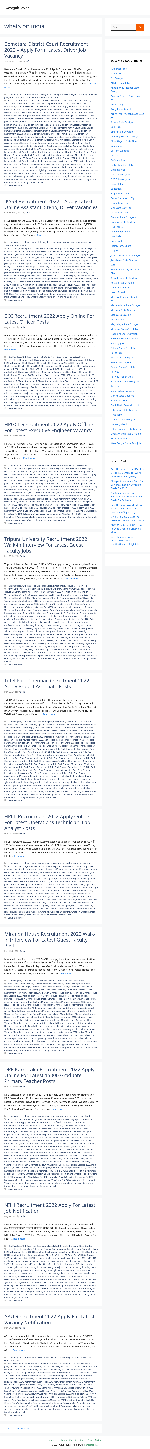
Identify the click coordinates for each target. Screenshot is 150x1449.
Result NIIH (32, 1285)
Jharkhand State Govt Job (124, 260)
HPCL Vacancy (79, 896)
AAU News (92, 1372)
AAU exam (63, 1363)
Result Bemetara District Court (18, 167)
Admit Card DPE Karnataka (20, 1119)
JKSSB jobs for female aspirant (18, 263)
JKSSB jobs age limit (68, 260)
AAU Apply (17, 1363)
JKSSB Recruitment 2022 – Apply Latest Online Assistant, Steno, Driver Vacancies (51, 204)
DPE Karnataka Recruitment (82, 1143)
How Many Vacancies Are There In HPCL (48, 872)
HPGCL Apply (47, 477)
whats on (49, 179)
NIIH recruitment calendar (78, 1273)
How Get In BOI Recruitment (56, 387)
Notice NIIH (69, 1282)
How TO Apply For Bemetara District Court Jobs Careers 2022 (46, 158)
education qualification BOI (29, 387)
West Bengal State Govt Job (126, 443)
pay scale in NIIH (18, 1285)
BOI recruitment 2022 (55, 375)
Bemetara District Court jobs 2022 (77, 112)
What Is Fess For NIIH (44, 1288)
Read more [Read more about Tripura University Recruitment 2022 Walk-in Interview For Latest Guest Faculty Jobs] (72, 578)
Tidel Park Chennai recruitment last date (49, 773)
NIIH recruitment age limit (52, 1273)
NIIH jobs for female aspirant (61, 1264)
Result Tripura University (55, 607)
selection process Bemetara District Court (53, 167)
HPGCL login (35, 489)
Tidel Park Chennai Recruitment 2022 (67, 767)
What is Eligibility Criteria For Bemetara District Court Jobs (57, 170)
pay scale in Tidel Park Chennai (32, 742)
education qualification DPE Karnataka (22, 1161)
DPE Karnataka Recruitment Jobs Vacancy (44, 1149)
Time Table (117, 414)
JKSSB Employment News (79, 257)
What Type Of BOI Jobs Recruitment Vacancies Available (35, 402)
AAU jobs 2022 (16, 1366)
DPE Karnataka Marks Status (33, 1143)
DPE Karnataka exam (43, 1128)
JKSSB (39, 257)
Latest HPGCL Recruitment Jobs (19, 504)
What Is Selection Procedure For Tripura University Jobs (41, 652)
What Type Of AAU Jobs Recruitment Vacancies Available (52, 1406)
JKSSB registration (83, 278)
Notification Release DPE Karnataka (32, 1170)
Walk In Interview (120, 438)
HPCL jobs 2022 (35, 878)
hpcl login (90, 884)
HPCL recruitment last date (79, 890)
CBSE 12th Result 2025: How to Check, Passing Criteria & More (126, 528)
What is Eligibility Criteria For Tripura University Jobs (41, 649)
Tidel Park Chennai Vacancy (56, 782)
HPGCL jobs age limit (79, 480)
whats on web (37, 182)
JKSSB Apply (48, 257)
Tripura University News (81, 628)
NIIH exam (51, 1261)
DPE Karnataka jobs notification (79, 1137)
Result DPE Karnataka (86, 1170)
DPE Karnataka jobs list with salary (46, 1137)
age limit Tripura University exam (52, 589)
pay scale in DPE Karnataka (62, 1170)
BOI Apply (31, 363)
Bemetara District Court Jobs (46, 112)
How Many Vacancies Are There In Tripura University (51, 598)
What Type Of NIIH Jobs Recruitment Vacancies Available (62, 1291)
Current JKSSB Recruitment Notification (45, 251)
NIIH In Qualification (67, 1261)
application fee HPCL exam (70, 866)
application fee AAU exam (35, 1387)
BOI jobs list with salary (66, 369)
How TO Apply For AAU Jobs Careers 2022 (50, 1393)
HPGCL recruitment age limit (42, 492)
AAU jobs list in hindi (27, 1369)
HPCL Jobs (22, 878)
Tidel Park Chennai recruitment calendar (53, 770)
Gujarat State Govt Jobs (123, 217)
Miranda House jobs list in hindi (52, 1008)
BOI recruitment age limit (78, 375)
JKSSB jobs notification (21, 266)
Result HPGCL (45, 508)
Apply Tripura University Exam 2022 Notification (50, 591)
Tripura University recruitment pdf (20, 640)
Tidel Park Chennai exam (43, 749)
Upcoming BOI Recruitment (50, 396)
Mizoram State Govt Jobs (124, 329)
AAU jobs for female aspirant (74, 1366)
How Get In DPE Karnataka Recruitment (60, 1161)
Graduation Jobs (17, 97)
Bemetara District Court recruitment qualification (43, 143)
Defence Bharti (119, 160)
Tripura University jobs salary (30, 625)
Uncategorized (119, 424)
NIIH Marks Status (66, 1270)
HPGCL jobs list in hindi (85, 483)
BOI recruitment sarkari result (79, 381)
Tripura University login (28, 628)
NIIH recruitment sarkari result (64, 1279)
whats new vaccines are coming (29, 179)
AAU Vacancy (36, 1384)
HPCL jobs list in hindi (54, 881)
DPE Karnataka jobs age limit (58, 1131)
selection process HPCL (84, 902)
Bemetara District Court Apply (54, 106)
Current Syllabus (120, 150)
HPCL (20, 875)
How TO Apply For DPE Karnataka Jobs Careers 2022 (65, 1164)
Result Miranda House (83, 1035)
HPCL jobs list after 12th (31, 881)
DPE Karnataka (36, 1125)
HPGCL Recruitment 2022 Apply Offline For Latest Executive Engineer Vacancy (48, 427)
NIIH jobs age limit (19, 1264)
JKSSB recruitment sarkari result (32, 278)
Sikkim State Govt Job (122, 395)
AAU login (63, 1372)
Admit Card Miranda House (20, 983)
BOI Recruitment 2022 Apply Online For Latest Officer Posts (49, 319)
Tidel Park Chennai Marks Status (68, 764)
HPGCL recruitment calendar (70, 492)
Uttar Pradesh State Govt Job (126, 429)
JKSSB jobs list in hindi (68, 263)
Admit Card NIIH (15, 1249)
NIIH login (52, 1270)
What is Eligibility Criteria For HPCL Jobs (51, 905)
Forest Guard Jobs (120, 203)
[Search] (140, 27)
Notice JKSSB (16, 284)
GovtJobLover (17, 7)
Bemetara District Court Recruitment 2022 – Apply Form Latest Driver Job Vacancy (46, 50)
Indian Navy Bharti (121, 245)
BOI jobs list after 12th (23, 369)
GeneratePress (91, 1444)
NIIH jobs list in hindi (19, 1267)
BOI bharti (41, 363)
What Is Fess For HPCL (81, 905)
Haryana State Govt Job (64, 465)
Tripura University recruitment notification (71, 637)
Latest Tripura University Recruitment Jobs (74, 601)
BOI (23, 363)
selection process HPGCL (64, 508)
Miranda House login (49, 1014)
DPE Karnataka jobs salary (16, 1140)
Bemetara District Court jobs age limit (22, 115)
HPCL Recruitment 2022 (64, 887)
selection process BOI (25, 396)
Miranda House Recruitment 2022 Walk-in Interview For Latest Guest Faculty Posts (49, 939)
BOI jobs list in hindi (44, 369)
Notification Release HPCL (29, 902)
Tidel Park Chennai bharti (73, 746)
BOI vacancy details (63, 384)
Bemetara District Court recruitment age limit (43, 134)
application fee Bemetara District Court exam (25, 103)
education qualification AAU (42, 1391)
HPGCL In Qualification (28, 480)
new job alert (50, 161)
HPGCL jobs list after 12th (61, 483)
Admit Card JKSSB (16, 248)
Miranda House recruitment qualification (46, 1026)
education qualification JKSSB (79, 251)
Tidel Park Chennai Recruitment (34, 767)
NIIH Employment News (33, 1261)
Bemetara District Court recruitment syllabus (51, 146)
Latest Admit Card (120, 287)
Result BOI (9, 396)
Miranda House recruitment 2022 (60, 1017)
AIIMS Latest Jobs (120, 83)
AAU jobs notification (72, 1369)
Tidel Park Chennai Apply (48, 746)
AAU (10, 1363)
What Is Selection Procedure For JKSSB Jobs (31, 290)
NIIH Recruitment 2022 (28, 1273)
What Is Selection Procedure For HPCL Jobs (24, 908)
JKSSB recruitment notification (39, 275)
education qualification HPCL (78, 869)
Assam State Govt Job (47, 1357)
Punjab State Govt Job (123, 367)
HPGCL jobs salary (62, 486)
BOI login (83, 372)
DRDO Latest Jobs (120, 174)
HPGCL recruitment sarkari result (67, 498)
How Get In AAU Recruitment (69, 1391)
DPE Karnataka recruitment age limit (54, 1146)
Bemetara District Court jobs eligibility (59, 115)
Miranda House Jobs (50, 1002)
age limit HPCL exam (34, 866)
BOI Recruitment (36, 375)
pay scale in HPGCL (29, 508)
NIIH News (81, 1270)
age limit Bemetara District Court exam (60, 100)
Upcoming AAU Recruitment (63, 1400)
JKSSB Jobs (37, 260)
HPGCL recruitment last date (43, 495)
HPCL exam (78, 875)
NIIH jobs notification (64, 1267)
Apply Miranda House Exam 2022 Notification (47, 986)
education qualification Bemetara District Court (74, 152)
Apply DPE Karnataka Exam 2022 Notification (42, 1122)
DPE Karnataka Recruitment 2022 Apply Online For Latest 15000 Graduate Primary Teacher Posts (49, 1075)
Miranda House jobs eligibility (39, 1004)
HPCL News (28, 887)
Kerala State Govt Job (122, 282)
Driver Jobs (55, 242)
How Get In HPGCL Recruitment (27, 474)
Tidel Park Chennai (27, 746)
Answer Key (85, 100)
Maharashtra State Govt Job (79, 863)
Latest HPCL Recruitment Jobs (48, 899)
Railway (115, 371)
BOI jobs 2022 (33, 366)
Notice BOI (49, 393)
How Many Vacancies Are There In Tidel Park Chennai (55, 733)
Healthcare (117, 226)
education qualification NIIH (72, 1252)
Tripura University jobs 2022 (22, 616)
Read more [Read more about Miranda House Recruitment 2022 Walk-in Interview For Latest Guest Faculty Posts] (67, 973)
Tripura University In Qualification (63, 613)
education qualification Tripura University (58, 595)
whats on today (38, 297)
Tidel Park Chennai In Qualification (72, 749)
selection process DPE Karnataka (19, 1174)
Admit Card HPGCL (16, 468)
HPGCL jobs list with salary (16, 486)
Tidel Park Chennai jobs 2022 (36, 752)
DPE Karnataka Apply (53, 1125)
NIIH (90, 1258)
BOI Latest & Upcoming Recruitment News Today (54, 372)
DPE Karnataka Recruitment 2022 (20, 1146)
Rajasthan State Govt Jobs (125, 381)
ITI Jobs (115, 250)
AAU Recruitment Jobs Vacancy (18, 1378)
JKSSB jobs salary (41, 266)
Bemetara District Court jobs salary (32, 124)
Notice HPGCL (76, 504)
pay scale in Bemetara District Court (78, 164)
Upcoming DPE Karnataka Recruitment (54, 1174)
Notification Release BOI (67, 393)
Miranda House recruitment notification (67, 1023)
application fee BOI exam (66, 360)
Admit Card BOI (15, 360)
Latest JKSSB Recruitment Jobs (48, 281)
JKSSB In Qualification (21, 260)
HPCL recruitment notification (18, 893)
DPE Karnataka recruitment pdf (62, 1152)
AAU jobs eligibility (51, 1366)
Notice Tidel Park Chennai (56, 739)
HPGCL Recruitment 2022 (16, 492)
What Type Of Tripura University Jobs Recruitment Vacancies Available (41, 655)
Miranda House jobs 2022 (73, 1002)
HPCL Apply (29, 875)
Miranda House (82, 995)
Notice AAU (62, 1397)
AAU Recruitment (12, 1375)
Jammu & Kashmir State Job (126, 255)
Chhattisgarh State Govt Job (63, 94)
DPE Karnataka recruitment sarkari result (48, 1155)
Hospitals (116, 236)
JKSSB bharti (61, 257)
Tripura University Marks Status (54, 628)
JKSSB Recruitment (63, 269)
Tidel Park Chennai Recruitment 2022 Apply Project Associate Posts (46, 683)
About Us (53, 1440)
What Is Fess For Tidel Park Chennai (34, 788)
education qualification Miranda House (47, 989)
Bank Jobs (116, 126)
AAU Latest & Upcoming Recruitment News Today (34, 1372)
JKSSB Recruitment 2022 (84, 269)
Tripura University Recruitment (18, 631)
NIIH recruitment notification (69, 1276)
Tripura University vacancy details (46, 646)
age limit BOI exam (32, 360)
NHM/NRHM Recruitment (125, 338)
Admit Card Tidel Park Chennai (22, 724)
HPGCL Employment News (80, 477)
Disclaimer (80, 1440)
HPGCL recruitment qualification (35, 498)
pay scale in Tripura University (29, 607)
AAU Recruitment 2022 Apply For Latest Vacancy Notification (49, 1319)
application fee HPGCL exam (73, 468)
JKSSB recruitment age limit (17, 272)
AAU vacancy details (52, 1384)
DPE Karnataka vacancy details (77, 1158)
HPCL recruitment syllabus (42, 896)
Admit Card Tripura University (21, 589)
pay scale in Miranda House (59, 1035)
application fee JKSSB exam (70, 248)
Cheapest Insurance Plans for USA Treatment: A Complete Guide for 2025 (127, 485)
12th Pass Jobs (29, 94)
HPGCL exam (10, 480)
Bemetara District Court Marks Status (75, 127)
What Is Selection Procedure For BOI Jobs (49, 399)
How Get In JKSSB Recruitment (18, 254)
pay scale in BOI (87, 393)
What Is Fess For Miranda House (51, 1041)
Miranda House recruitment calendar (42, 1020)
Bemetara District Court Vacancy (31, 149)
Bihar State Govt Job (122, 131)
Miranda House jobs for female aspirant (72, 1004)
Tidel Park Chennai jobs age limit (66, 752)
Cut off (114, 155)
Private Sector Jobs (121, 362)
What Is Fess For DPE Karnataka (42, 1177)
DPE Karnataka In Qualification (68, 1128)
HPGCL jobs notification (41, 486)
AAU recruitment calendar (82, 1375)
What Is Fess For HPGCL (68, 510)
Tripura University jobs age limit (52, 616)
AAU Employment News (46, 1363)
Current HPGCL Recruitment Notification (53, 471)
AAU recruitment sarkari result (63, 1381)
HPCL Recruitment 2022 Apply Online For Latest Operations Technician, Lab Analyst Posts (47, 822)
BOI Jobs (21, 366)
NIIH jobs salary (83, 1267)
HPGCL (36, 477)
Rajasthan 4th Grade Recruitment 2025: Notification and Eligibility (125, 540)
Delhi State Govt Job (46, 357)
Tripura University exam (34, 613)
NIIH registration (21, 1282)
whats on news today (79, 179)
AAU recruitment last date (46, 1378)
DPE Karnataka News (58, 1143)
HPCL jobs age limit (53, 878)
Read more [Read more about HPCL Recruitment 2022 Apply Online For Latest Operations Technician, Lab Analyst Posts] (20, 856)
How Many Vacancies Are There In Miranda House (40, 992)
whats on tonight (22, 182)
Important (116, 241)
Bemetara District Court (27, 106)
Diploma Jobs (84, 94)
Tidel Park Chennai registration (27, 782)
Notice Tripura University (51, 604)
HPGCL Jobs (45, 480)
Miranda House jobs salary (54, 1011)
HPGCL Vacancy (51, 501)
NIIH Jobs (82, 1261)
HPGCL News (68, 489)
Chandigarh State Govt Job (125, 136)
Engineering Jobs (120, 193)
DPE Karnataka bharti (75, 1125)
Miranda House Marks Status (73, 1014)
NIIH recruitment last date (42, 1276)
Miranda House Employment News (63, 998)
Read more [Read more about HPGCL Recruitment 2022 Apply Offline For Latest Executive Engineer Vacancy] (29, 458)
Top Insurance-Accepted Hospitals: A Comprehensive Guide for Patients (126, 496)
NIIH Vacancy (36, 1282)
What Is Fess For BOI (19, 399)
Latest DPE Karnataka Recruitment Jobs (31, 1167)
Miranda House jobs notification (26, 1011)
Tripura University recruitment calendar (43, 634)
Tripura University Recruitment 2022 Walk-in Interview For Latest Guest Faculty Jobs (45, 545)
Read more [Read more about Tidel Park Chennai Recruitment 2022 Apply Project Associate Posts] (49, 714)
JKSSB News (47, 269)
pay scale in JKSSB (57, 284)
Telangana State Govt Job (124, 410)
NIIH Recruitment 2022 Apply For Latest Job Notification (49, 1208)
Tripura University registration (81, 643)
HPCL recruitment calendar (22, 890)
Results (115, 386)
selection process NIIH (49, 1285)
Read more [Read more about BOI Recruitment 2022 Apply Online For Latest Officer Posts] (10, 349)
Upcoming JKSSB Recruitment (25, 287)
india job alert (82, 158)
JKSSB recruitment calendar (44, 272)
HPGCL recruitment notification (72, 495)
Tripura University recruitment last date (31, 637)
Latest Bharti (32, 97)
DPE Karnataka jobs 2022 (31, 1131)
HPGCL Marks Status (51, 489)
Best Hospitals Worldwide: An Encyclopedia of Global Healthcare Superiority (127, 508)
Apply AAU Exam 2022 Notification (64, 1387)
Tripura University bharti (67, 610)
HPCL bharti (41, 875)
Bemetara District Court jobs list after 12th (54, 118)
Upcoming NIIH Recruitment (74, 1285)
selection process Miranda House (20, 1038)
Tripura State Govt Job (76, 585)
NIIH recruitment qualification (34, 1279)
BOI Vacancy (47, 384)
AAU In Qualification (78, 1363)
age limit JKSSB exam (35, 248)
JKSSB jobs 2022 (50, 260)
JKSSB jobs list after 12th (45, 263)
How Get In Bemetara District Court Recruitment (27, 155)
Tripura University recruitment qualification (58, 640)
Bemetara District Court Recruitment (50, 130)
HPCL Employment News (59, 875)
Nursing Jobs (118, 343)
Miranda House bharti (36, 998)
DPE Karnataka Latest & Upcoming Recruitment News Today (58, 1140)
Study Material (119, 400)
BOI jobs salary (23, 372)
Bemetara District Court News (18, 130)
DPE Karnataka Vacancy (51, 1158)
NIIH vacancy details (53, 1282)
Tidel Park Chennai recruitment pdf (44, 776)
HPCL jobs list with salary (77, 881)
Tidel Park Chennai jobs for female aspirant (47, 755)
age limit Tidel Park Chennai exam (53, 724)
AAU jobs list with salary (49, 1369)
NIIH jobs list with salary (41, 1267)
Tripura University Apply (44, 610)
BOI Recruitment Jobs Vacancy (39, 378)
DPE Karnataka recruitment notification (28, 1152)
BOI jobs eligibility (67, 366)
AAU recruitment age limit (56, 1375)
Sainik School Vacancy (123, 390)
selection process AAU (38, 1400)
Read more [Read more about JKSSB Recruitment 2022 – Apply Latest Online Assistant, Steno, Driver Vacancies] (43, 235)
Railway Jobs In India (122, 376)
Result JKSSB (72, 284)
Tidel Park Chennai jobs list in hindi (31, 758)
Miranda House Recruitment (30, 1017)
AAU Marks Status (77, 1372)
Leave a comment (16, 185)
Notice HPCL (10, 902)
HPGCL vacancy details (70, 501)
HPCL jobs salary (28, 884)
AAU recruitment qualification (34, 1381)
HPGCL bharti (60, 477)
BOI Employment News (58, 363)
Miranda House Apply (14, 998)
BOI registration (32, 384)
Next (25, 1428)
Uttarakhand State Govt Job (126, 433)
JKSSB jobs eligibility (88, 260)
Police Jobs (116, 352)
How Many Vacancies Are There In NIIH (40, 1255)
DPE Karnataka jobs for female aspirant (32, 1134)
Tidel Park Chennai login (40, 764)
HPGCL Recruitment (84, 489)
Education (116, 188)
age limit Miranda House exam (48, 983)
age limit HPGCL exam (36, 468)
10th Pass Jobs (14, 94)
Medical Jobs (118, 319)
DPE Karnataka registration (26, 1158)
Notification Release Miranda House (28, 1035)
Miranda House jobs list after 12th (20, 1008)
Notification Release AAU (80, 1397)
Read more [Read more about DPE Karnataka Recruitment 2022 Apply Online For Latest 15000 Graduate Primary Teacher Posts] (58, 1109)
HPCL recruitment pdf (44, 893)
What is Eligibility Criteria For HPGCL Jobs (36, 510)
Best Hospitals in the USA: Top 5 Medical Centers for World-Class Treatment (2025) (127, 473)
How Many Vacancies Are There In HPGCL (62, 474)
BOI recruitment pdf (25, 381)
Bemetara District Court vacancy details (66, 149)
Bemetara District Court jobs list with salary (40, 121)
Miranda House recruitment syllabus (35, 1029)
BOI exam (75, 363)
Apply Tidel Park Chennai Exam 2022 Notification (52, 727)
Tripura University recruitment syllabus (48, 643)
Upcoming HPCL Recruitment (18, 905)
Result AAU (22, 1400)
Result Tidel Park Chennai (60, 742)
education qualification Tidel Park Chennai (57, 730)
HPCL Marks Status (13, 887)
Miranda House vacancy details (27, 1032)
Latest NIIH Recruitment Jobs (38, 1258)
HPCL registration (64, 896)
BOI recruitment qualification (50, 381)
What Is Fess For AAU (35, 1403)
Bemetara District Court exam (67, 109)
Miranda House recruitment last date (30, 1023)
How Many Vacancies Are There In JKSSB (53, 254)
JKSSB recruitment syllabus (61, 278)
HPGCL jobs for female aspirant (33, 483)
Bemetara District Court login (42, 127)
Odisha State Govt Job (123, 348)
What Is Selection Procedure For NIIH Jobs (75, 1288)
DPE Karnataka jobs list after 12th (68, 1134)
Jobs (113, 264)
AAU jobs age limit (33, 1366)
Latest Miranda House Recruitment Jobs (55, 995)
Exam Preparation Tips (123, 198)
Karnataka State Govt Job (65, 1116)
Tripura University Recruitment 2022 (51, 631)
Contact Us (66, 1440)
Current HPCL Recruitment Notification (45, 869)
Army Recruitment (121, 109)
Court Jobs (116, 145)
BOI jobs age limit (49, 366)
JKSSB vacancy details (23, 281)
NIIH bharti (16, 1261)
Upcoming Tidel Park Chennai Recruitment (32, 785)
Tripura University (23, 610)
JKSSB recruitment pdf (65, 275)
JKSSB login (16, 269)
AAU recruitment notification (73, 1378)
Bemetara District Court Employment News (31, 109)
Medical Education (121, 314)
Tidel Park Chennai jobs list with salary (67, 758)
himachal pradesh (121, 231)
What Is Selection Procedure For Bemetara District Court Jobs (60, 173)
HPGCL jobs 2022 (60, 480)
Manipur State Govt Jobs (124, 310)
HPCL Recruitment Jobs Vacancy (51, 890)
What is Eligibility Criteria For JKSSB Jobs (58, 287)
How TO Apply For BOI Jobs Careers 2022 (36, 390)
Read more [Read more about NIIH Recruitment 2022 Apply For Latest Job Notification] (19, 1238)
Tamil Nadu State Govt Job (78, 721)
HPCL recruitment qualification (69, 893)
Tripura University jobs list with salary (47, 622)
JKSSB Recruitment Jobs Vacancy (73, 272)
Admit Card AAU (70, 1384)
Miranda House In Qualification (25, 1002)
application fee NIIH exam (68, 1249)
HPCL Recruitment (43, 887)
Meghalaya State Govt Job (125, 324)
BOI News (22, 375)
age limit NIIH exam (33, 1249)
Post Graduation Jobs (49, 97)
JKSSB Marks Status (32, 269)
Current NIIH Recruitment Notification (39, 1252)
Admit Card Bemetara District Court (24, 100)
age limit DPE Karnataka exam (48, 1119)
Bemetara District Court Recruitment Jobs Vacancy (48, 137)
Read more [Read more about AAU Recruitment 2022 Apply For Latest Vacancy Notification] (19, 1350)
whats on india (61, 179)
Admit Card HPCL (16, 866)
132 (17, 1428)
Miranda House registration (66, 1029)
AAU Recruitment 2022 (32, 1375)
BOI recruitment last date (66, 378)
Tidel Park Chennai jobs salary (43, 761)
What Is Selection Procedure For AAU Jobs (65, 1403)
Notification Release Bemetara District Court (39, 164)
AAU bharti (28, 1363)
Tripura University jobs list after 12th (72, 619)
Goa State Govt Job (121, 207)
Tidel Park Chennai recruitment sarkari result (38, 779)
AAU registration (21, 1384)
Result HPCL (66, 902)
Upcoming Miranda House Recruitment (55, 1038)
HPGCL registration (34, 501)
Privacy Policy (94, 1440)
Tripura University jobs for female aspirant (34, 619)
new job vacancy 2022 (68, 161)
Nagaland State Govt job (124, 333)
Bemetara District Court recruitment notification (48, 140)
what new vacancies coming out (67, 290)
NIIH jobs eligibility (37, 1264)
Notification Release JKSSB (35, 284)
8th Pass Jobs (43, 94)
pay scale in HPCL (51, 902)
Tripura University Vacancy (16, 646)
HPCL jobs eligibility (72, 878)
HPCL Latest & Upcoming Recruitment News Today (61, 884)
